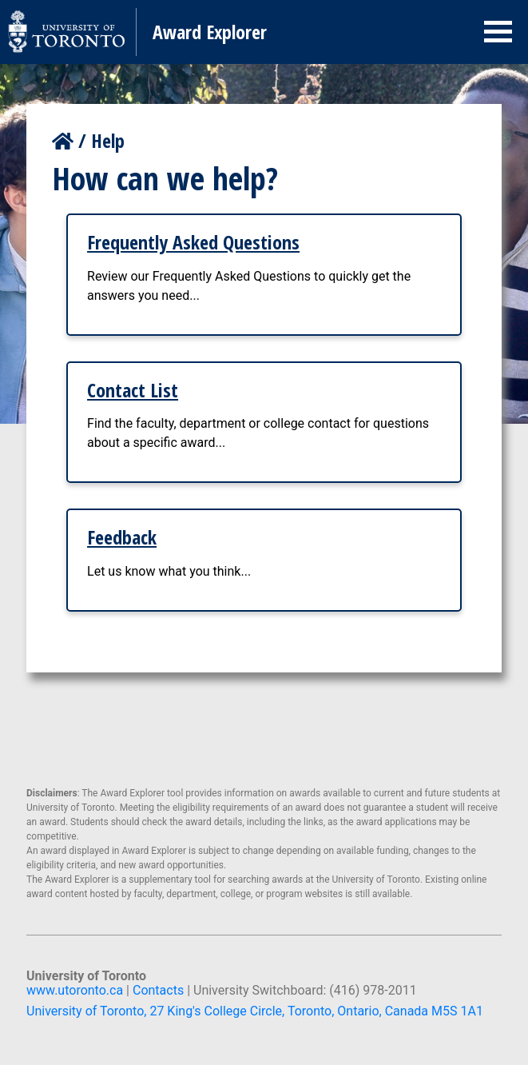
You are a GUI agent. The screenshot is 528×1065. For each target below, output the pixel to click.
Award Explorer (210, 31)
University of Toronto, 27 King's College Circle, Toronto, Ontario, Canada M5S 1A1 (254, 1011)
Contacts (158, 990)
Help (108, 140)
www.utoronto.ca (74, 990)
